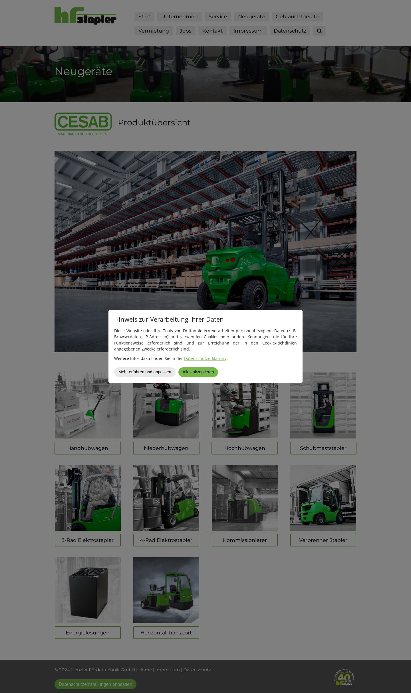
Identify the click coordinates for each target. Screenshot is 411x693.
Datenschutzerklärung (205, 358)
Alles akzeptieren (198, 372)
